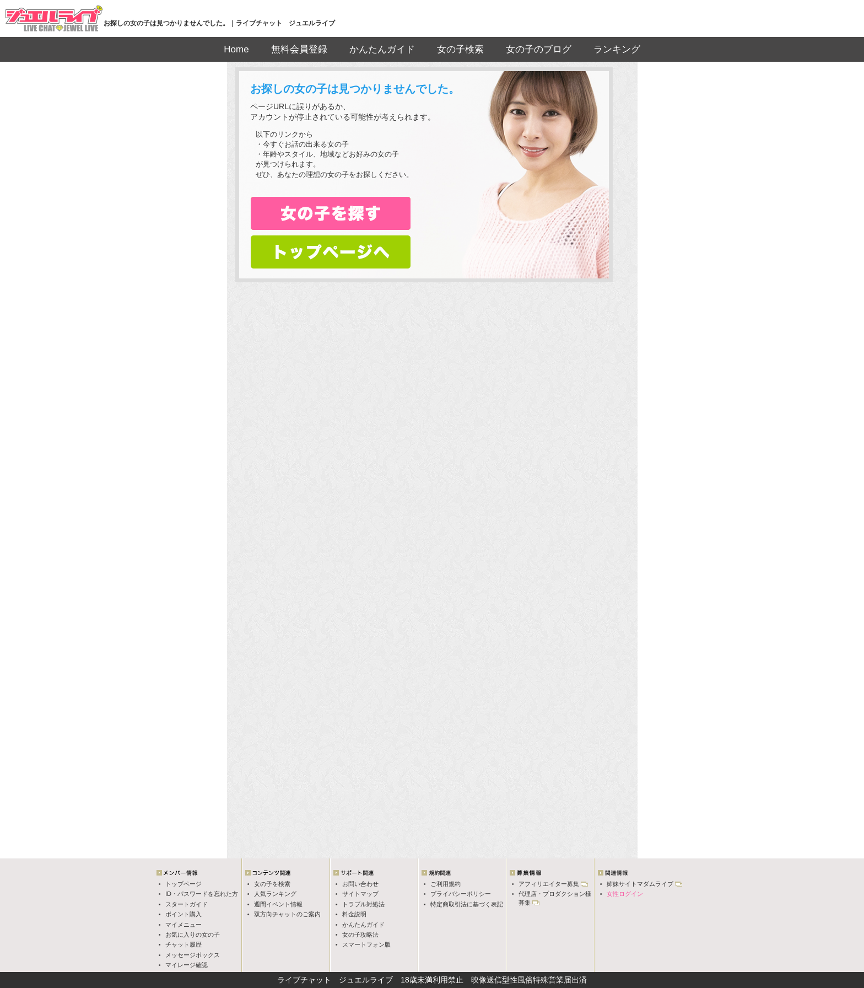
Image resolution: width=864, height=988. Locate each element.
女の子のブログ (538, 49)
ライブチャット (304, 979)
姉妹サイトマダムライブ (640, 883)
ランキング (616, 49)
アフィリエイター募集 (549, 883)
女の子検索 (460, 49)
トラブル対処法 (363, 904)
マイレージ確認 (186, 965)
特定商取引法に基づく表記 (466, 904)
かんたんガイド (382, 49)
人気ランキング (275, 893)
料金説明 (354, 914)
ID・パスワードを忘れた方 (201, 893)
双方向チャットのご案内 (287, 914)
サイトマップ (360, 893)
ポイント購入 (183, 914)
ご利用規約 (445, 883)
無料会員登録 (299, 49)
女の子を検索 (272, 883)
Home (236, 49)
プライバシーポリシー (460, 893)
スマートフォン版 (366, 944)
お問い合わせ (360, 883)
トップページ (183, 883)
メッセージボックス (192, 955)
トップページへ (331, 252)
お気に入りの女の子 (192, 934)
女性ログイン (625, 893)
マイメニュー (183, 924)
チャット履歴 (183, 944)
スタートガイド (186, 904)
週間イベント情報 (278, 904)
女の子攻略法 (360, 934)
